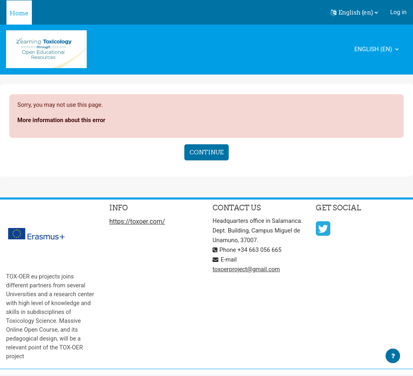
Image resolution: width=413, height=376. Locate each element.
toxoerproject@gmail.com (247, 279)
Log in (398, 12)
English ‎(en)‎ (374, 49)
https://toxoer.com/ (137, 222)
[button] (354, 12)
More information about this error (62, 120)
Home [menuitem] (19, 13)
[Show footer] (393, 356)
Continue (206, 152)
